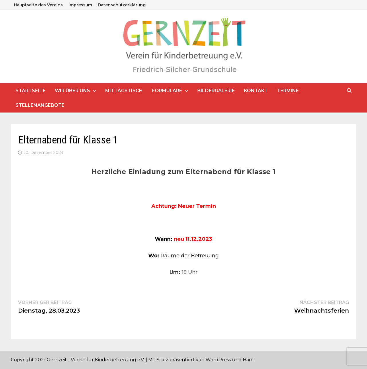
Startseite (30, 90)
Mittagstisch (124, 90)
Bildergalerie (216, 90)
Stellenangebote (40, 105)
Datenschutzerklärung (122, 4)
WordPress (218, 359)
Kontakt (256, 90)
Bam (248, 359)
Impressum (80, 4)
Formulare (167, 90)
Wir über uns (72, 90)
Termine (288, 90)
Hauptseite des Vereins (38, 4)
